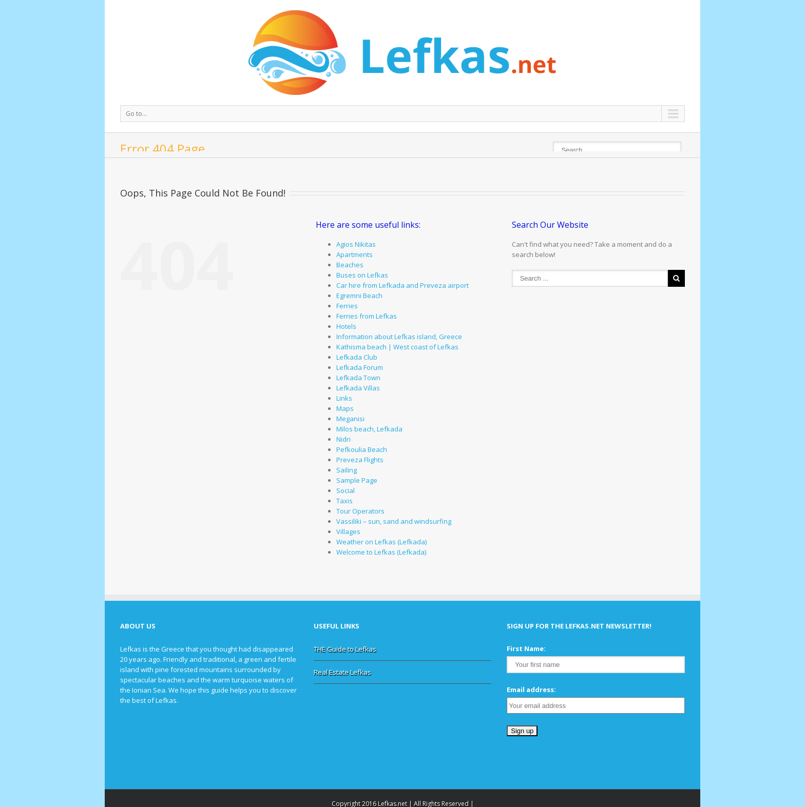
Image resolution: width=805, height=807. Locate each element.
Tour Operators (360, 511)
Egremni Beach (359, 295)
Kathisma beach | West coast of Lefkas (397, 346)
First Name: (526, 648)
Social (345, 490)
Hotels (346, 326)
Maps (345, 408)
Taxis (344, 500)
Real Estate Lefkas (342, 672)
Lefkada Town (358, 377)
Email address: (531, 689)
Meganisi (350, 418)
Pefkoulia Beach (361, 449)
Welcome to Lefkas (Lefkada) (381, 552)
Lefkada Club (356, 357)
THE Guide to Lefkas (345, 649)
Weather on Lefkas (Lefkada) (381, 541)
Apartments (354, 254)
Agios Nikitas (356, 244)
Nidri (343, 439)
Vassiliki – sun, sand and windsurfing (393, 521)
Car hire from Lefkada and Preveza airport (402, 285)
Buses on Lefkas (362, 275)
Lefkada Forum (359, 367)
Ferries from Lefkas (366, 316)
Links (344, 398)
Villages (348, 531)
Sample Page (356, 480)
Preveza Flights (360, 459)
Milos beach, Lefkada (369, 429)
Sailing (346, 470)
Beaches (349, 264)
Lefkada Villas (358, 387)
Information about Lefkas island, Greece (399, 336)
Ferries (347, 305)
